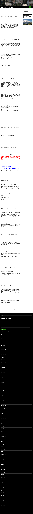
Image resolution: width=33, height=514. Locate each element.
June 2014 (2, 474)
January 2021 (3, 390)
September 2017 (3, 421)
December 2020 (3, 392)
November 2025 (3, 349)
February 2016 (3, 449)
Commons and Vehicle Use (7, 285)
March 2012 (3, 498)
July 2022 (2, 375)
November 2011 (3, 503)
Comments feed (3, 340)
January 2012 (3, 500)
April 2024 (2, 357)
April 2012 (2, 497)
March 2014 (3, 477)
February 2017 (3, 433)
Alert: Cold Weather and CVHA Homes (10, 39)
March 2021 (3, 388)
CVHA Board (9, 16)
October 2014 (3, 469)
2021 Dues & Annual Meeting (8, 267)
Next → (15, 309)
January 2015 (3, 467)
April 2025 (2, 352)
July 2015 (2, 459)
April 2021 (2, 387)
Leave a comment (14, 16)
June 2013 (2, 482)
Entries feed (3, 338)
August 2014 (3, 472)
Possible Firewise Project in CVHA (9, 14)
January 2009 (3, 508)
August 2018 (3, 408)
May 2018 (2, 413)
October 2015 (3, 456)
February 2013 (3, 485)
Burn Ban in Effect (5, 180)
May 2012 (2, 495)
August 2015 (3, 457)
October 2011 (3, 505)
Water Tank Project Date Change (9, 126)
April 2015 (2, 464)
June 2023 (2, 364)
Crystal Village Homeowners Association (9, 7)
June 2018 (2, 411)
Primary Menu (32, 7)
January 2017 (3, 434)
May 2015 (2, 462)
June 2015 (2, 461)
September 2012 (3, 490)
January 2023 (3, 369)
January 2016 (3, 451)
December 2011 (3, 502)
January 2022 (3, 380)
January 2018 (3, 416)
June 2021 (2, 385)
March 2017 (3, 431)
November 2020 (3, 393)
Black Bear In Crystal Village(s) (8, 208)
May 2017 (2, 428)
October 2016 (3, 438)
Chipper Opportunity (6, 233)
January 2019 (3, 403)
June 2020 (2, 395)
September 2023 (3, 362)
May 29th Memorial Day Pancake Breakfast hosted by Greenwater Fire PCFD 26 (10, 145)
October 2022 (3, 372)
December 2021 (3, 382)
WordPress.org (3, 341)
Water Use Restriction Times (8, 78)
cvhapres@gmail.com (4, 320)
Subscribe (3, 329)
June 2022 (2, 377)
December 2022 (3, 370)
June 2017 (2, 426)
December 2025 (3, 347)
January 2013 (3, 487)
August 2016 (3, 441)
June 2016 (2, 444)
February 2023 (3, 367)
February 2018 (3, 415)
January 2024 (3, 359)
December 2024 (3, 354)
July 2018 (2, 410)
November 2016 (3, 436)
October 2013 (3, 480)
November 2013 (3, 479)
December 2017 (3, 418)
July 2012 (2, 492)
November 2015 (3, 454)
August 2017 (3, 423)
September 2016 (3, 439)
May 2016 (2, 446)
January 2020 (3, 398)
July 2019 (2, 400)
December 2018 (3, 405)
